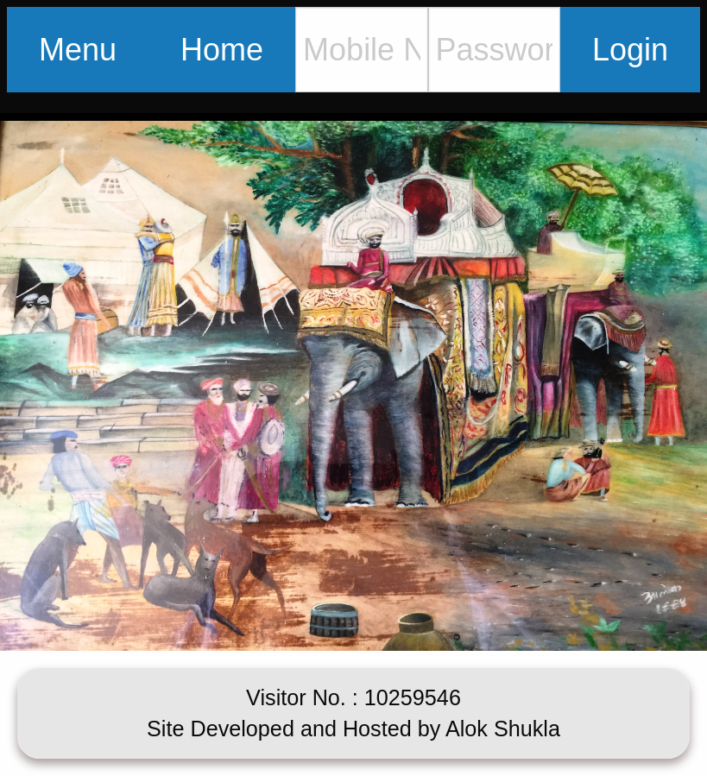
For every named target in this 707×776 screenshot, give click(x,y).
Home (221, 49)
